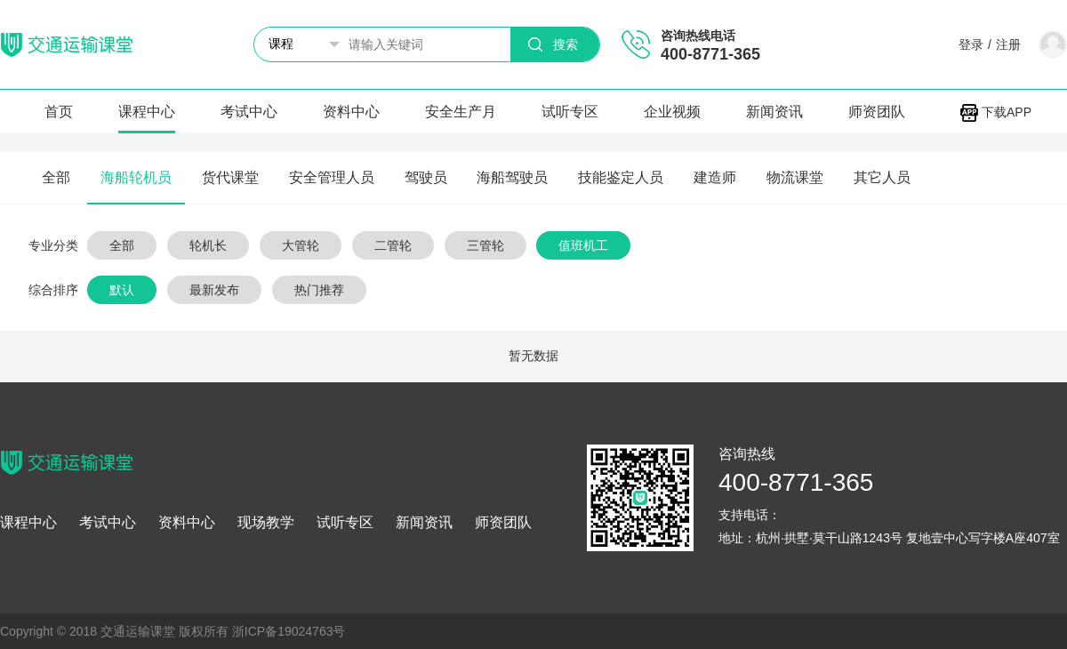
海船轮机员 (136, 177)
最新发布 (214, 290)
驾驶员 (426, 177)
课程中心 (146, 111)
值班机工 (583, 245)
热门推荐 (319, 290)
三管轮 (485, 245)
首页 (58, 111)
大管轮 (300, 245)
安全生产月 (460, 111)
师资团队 (876, 111)
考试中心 (249, 111)
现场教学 (265, 523)
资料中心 (351, 111)
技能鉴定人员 (620, 177)
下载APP (995, 112)
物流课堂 (794, 177)
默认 (121, 290)
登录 (971, 44)
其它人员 (882, 177)
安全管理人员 (331, 177)
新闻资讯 (774, 111)
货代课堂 (230, 177)
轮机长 (208, 245)
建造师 (715, 177)
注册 (1008, 44)
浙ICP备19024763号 (289, 631)
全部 (56, 177)
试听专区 (570, 111)
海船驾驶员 (512, 177)
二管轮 (393, 245)
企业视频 (672, 111)
